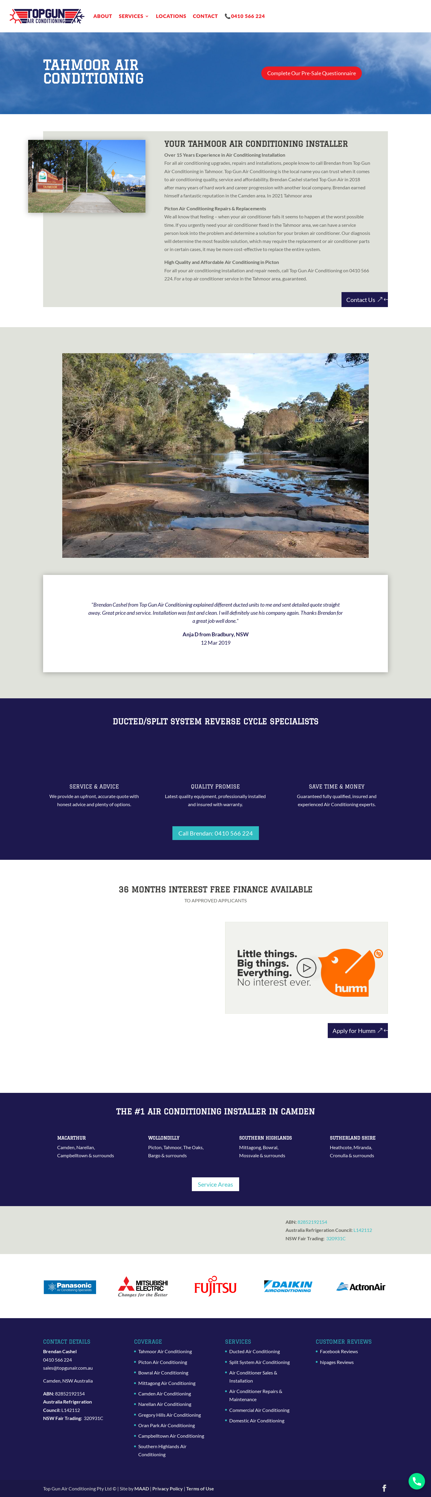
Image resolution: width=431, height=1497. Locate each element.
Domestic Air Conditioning (256, 1420)
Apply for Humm (354, 1030)
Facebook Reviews (339, 1351)
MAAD (141, 1488)
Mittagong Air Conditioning (166, 1383)
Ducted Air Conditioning (254, 1351)
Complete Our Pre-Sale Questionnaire (317, 73)
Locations (171, 16)
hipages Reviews (337, 1362)
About (102, 16)
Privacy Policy (167, 1488)
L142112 (362, 1230)
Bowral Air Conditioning (163, 1372)
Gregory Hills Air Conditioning (169, 1415)
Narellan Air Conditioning (164, 1404)
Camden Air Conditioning (164, 1393)
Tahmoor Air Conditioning (165, 1351)
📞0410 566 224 (244, 16)
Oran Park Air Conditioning (166, 1425)
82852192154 (312, 1222)
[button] (417, 1481)
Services (131, 16)
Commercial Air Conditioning (259, 1410)
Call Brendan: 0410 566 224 (215, 833)
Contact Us (360, 299)
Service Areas (215, 1184)
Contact (205, 16)
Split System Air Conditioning (259, 1362)
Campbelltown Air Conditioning (171, 1436)
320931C (336, 1238)
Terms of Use (200, 1488)
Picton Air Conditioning (162, 1362)
